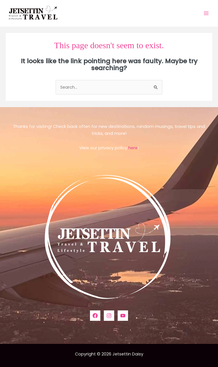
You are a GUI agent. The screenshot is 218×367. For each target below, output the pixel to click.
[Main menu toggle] (206, 13)
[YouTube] (123, 315)
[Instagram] (109, 315)
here (133, 148)
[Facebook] (95, 315)
